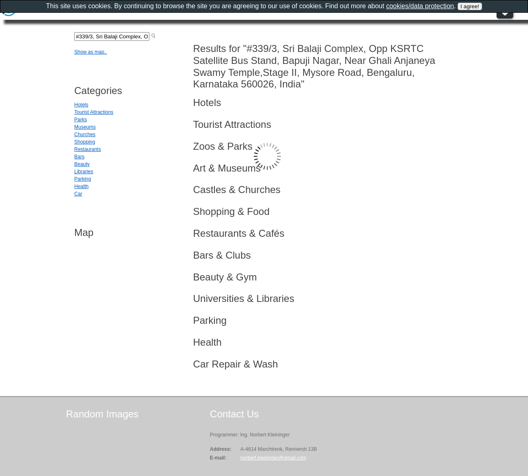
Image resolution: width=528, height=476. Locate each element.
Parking (82, 179)
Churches (84, 134)
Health (81, 186)
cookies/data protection (420, 5)
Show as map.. (90, 52)
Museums (85, 127)
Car (78, 194)
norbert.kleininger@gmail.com (273, 458)
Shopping (84, 142)
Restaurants (87, 149)
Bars (79, 157)
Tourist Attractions (93, 112)
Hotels (81, 105)
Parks (80, 120)
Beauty (82, 164)
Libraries (83, 171)
